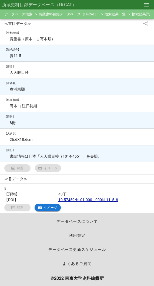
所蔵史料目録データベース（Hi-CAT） (69, 14)
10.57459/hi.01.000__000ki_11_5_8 (88, 200)
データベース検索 (18, 14)
